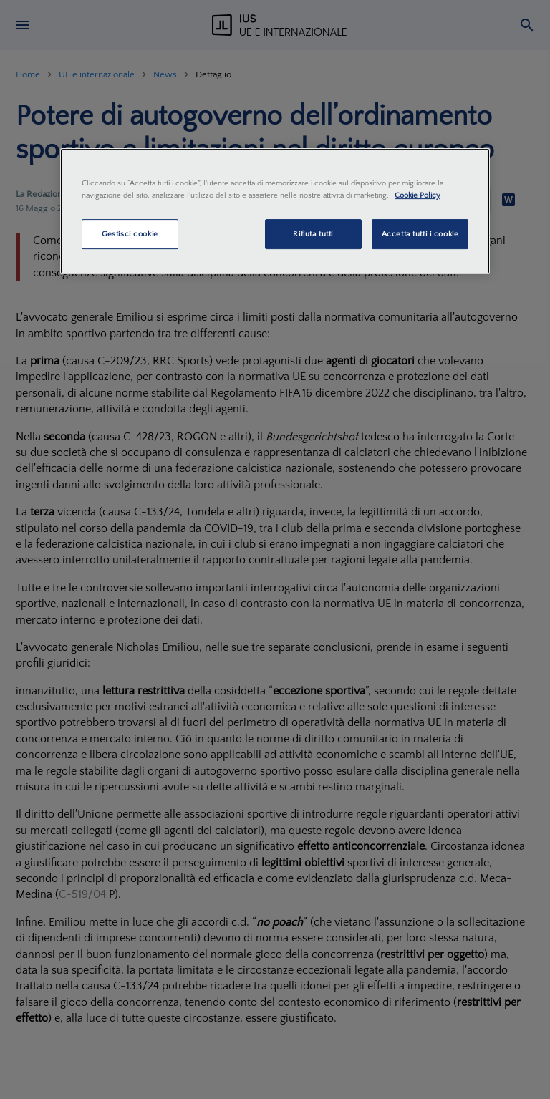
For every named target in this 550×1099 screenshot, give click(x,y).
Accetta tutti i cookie (420, 233)
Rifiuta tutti (312, 233)
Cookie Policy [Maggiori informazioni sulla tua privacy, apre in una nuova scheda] (417, 195)
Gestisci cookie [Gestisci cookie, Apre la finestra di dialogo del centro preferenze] (130, 233)
